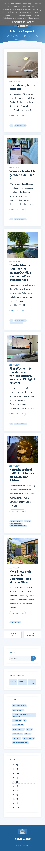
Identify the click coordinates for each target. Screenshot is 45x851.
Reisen (27, 521)
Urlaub (27, 733)
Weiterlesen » (17, 115)
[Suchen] (33, 658)
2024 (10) (15, 773)
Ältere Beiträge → (32, 635)
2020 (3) (15, 790)
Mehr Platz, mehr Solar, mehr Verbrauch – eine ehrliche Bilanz (20, 577)
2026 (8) (15, 765)
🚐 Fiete (13, 681)
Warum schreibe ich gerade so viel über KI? (22, 175)
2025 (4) (15, 769)
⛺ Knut (22, 681)
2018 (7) (15, 799)
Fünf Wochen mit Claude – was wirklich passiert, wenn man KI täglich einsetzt (22, 376)
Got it (30, 22)
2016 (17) (15, 808)
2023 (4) (15, 778)
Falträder (17, 720)
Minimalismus (16, 323)
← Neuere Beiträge (13, 635)
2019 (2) (15, 795)
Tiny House (15, 622)
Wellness (16, 738)
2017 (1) (15, 803)
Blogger (26, 845)
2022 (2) (15, 782)
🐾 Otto (31, 682)
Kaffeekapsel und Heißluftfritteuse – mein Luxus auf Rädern (21, 475)
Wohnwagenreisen (18, 526)
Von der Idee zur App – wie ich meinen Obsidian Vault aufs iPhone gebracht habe (20, 272)
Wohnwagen (20, 125)
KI (11, 125)
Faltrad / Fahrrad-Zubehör (20, 715)
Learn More (18, 22)
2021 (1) (15, 786)
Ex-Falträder (18, 710)
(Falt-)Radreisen (19, 705)
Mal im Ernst (20, 219)
